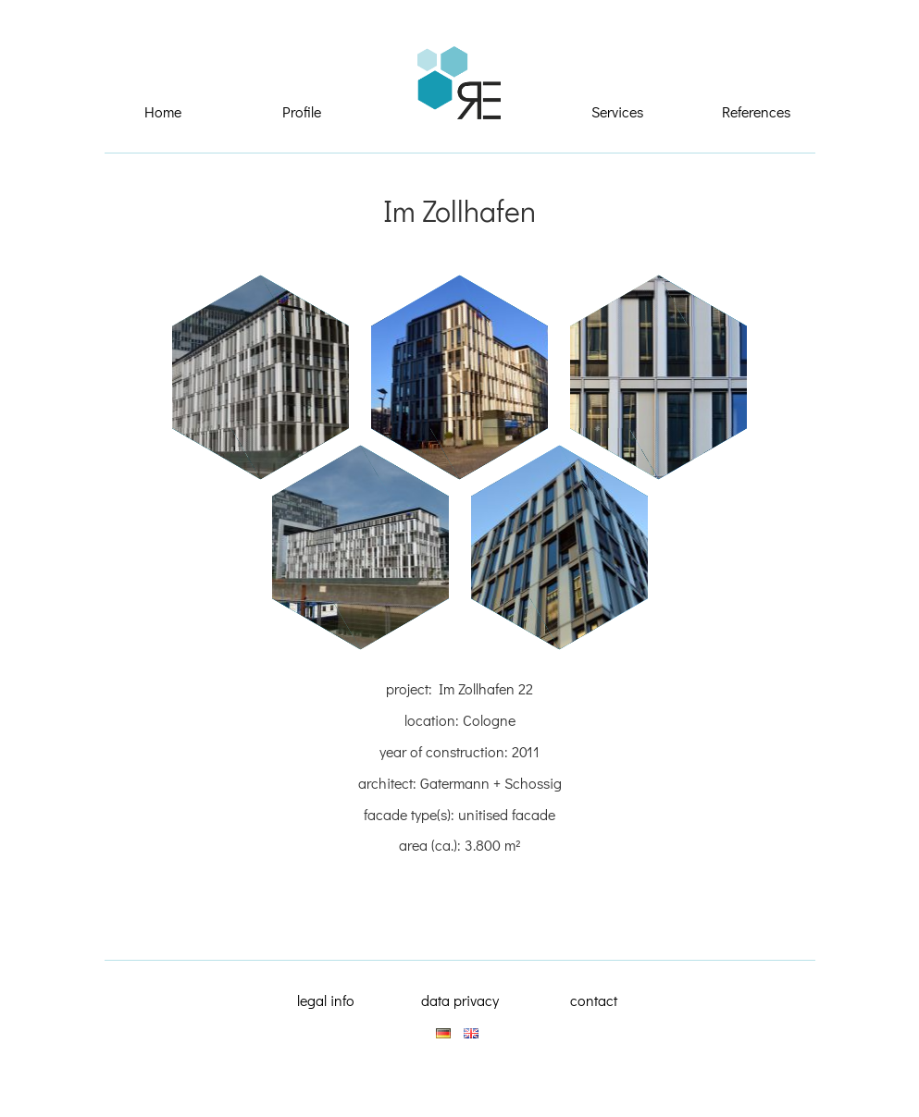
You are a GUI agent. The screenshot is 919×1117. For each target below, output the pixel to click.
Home (162, 111)
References (756, 111)
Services (617, 111)
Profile (301, 111)
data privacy (460, 1000)
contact (593, 1000)
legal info (325, 1000)
